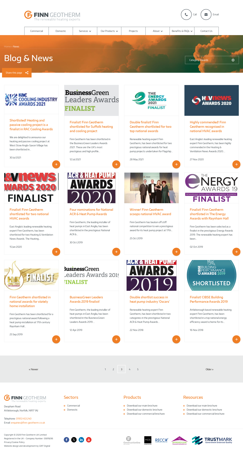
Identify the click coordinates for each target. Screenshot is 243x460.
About (156, 31)
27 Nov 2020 (197, 159)
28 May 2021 (137, 159)
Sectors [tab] (71, 397)
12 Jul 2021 (75, 159)
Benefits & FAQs (181, 31)
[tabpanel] (91, 408)
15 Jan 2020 (16, 246)
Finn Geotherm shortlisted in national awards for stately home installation (30, 301)
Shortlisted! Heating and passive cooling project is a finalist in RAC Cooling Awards (31, 124)
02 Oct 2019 (196, 246)
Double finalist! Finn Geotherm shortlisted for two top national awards (150, 126)
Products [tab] (132, 397)
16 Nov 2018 (196, 330)
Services (83, 31)
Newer (34, 369)
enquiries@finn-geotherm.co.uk (28, 422)
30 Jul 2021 (15, 157)
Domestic (61, 31)
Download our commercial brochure (146, 413)
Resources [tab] (193, 397)
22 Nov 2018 (136, 330)
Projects (133, 31)
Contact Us (206, 31)
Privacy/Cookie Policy (14, 442)
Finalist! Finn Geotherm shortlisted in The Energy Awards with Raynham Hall (209, 214)
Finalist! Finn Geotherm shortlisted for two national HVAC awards (29, 214)
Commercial (36, 31)
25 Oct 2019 (136, 238)
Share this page (17, 72)
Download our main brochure (142, 405)
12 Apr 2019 (76, 330)
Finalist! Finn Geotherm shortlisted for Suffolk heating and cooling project (91, 126)
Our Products (108, 31)
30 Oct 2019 (76, 242)
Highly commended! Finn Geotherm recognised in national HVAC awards (208, 126)
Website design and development (20, 446)
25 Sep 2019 (16, 334)
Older (208, 369)
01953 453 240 (23, 418)
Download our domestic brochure (144, 409)
